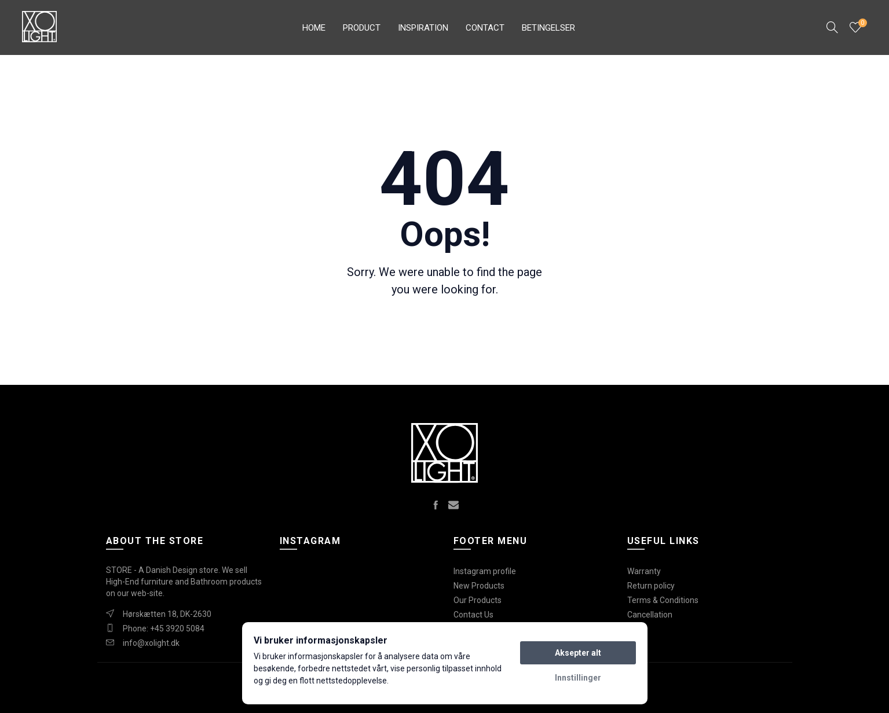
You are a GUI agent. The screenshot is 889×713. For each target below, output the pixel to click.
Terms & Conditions (662, 600)
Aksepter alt (578, 652)
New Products (478, 585)
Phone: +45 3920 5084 (163, 628)
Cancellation (649, 614)
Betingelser (548, 28)
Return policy (651, 585)
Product (362, 28)
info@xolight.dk (151, 643)
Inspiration (423, 28)
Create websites (748, 697)
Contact (485, 28)
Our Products (477, 600)
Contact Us (473, 614)
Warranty (644, 571)
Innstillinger (578, 677)
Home (313, 28)
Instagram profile (484, 571)
